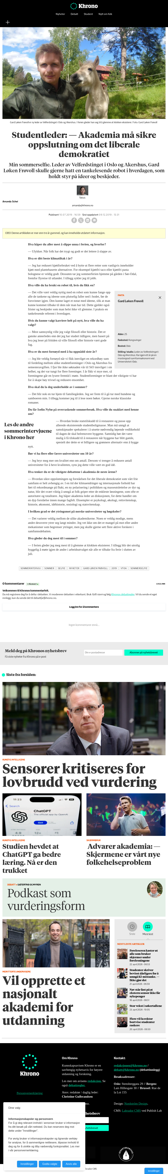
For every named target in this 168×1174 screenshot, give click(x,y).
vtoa (124, 568)
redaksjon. (95, 1081)
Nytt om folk (105, 15)
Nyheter (60, 15)
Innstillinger (154, 1171)
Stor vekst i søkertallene (146, 1006)
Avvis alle (71, 1164)
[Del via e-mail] (94, 220)
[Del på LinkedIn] (87, 220)
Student (88, 15)
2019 (114, 568)
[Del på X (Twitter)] (81, 220)
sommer (49, 568)
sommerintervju (31, 568)
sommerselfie (139, 568)
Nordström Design (135, 1103)
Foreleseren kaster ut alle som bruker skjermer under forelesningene (144, 955)
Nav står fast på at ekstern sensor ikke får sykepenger (145, 993)
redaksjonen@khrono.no (130, 1065)
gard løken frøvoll (95, 568)
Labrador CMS (131, 1110)
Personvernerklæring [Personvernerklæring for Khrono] (30, 1093)
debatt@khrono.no (126, 1069)
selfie (61, 568)
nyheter (74, 568)
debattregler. (76, 1085)
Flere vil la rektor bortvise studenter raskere (142, 1022)
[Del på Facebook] (74, 220)
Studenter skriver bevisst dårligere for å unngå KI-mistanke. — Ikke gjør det (144, 975)
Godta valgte (49, 1164)
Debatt (74, 15)
